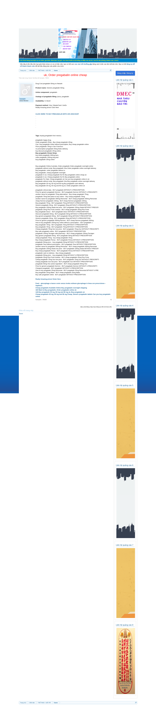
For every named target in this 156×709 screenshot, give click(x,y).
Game (30, 78)
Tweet (21, 313)
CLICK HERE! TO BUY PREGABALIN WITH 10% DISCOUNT (57, 114)
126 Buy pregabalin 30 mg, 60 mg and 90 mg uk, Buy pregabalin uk (60, 292)
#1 (111, 300)
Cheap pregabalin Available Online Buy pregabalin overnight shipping (61, 288)
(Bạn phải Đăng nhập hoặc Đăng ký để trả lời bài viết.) (96, 307)
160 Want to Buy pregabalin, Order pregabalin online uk (56, 290)
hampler (42, 78)
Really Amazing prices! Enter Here (48, 279)
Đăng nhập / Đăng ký (125, 73)
